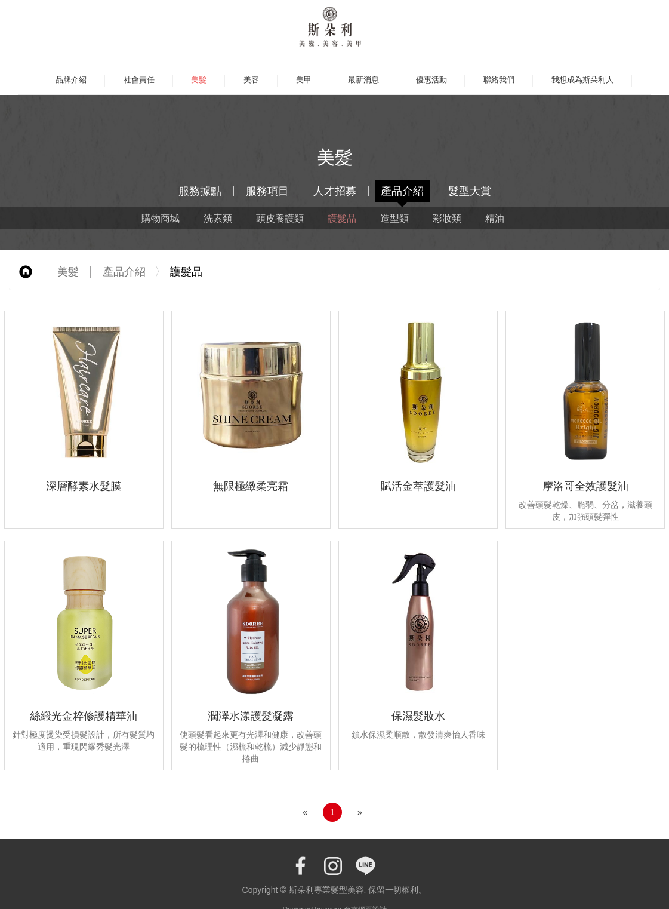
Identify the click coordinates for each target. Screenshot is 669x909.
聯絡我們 (498, 79)
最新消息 (363, 79)
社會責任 (139, 79)
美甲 (304, 79)
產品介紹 (402, 191)
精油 (494, 218)
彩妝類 (447, 218)
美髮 (198, 79)
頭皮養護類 (280, 218)
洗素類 (218, 218)
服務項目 (267, 191)
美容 (251, 79)
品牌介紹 (71, 79)
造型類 (394, 218)
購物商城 (160, 218)
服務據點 (199, 191)
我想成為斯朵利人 (582, 79)
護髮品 (342, 218)
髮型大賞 (469, 191)
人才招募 (334, 191)
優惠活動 (431, 79)
